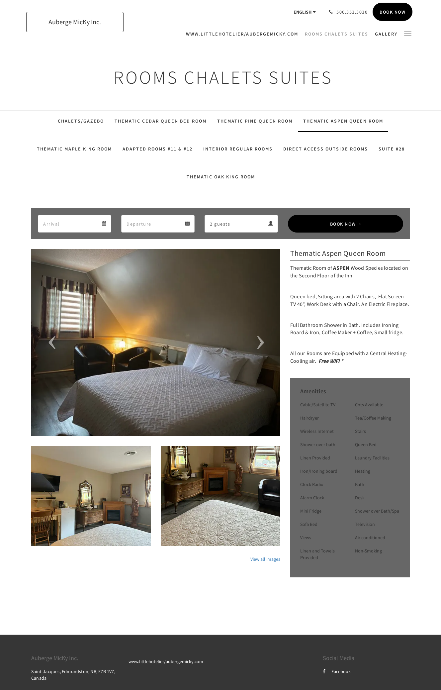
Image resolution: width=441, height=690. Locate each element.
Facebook (337, 671)
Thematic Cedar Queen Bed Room (161, 121)
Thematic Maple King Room (74, 149)
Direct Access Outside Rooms (325, 149)
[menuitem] (244, 34)
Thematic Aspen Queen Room (343, 121)
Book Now (343, 224)
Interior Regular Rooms (238, 149)
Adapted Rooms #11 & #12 (158, 149)
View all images (265, 559)
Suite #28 (392, 149)
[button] (408, 33)
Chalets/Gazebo (81, 121)
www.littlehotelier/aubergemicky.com (166, 661)
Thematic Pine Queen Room (255, 121)
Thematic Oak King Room (221, 177)
